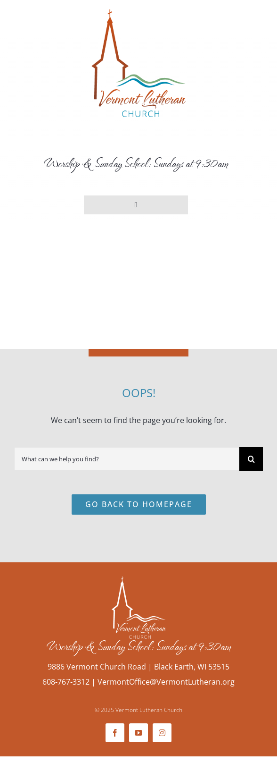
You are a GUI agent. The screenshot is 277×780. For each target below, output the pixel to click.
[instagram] (162, 732)
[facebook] (115, 732)
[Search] (251, 459)
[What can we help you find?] (126, 459)
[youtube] (138, 732)
